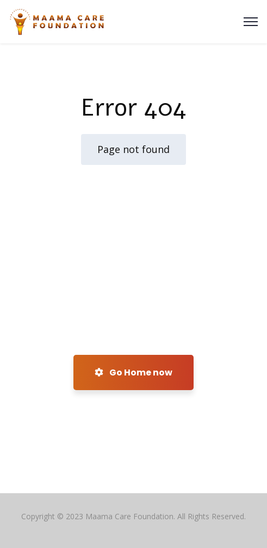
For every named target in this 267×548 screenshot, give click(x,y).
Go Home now (133, 372)
